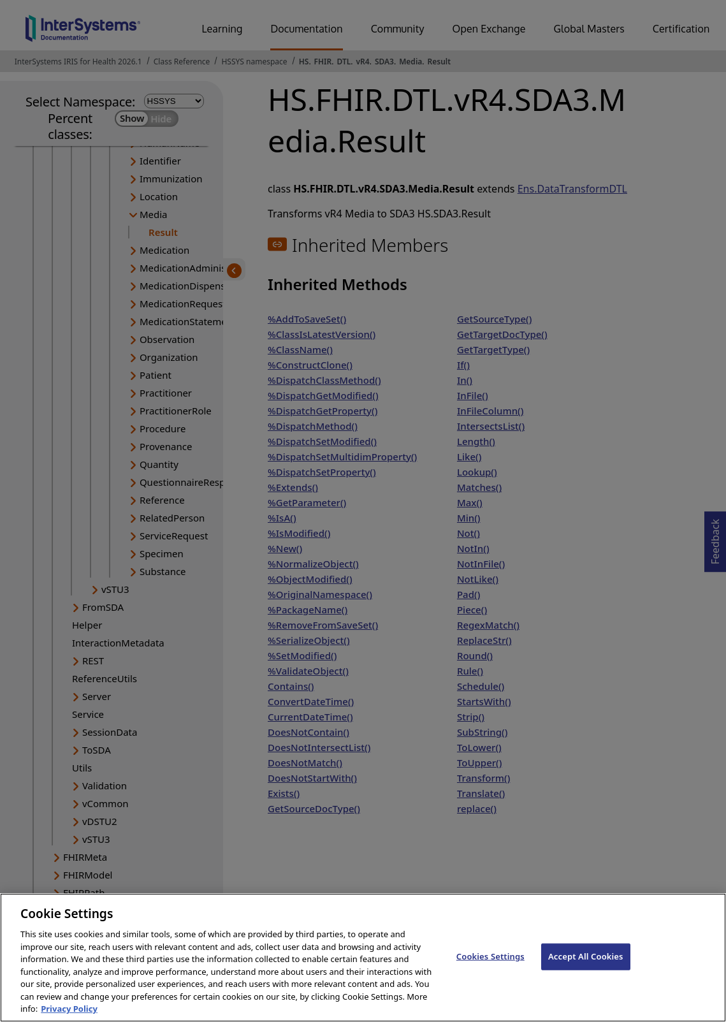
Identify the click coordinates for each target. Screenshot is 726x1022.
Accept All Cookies (585, 971)
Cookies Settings (490, 971)
